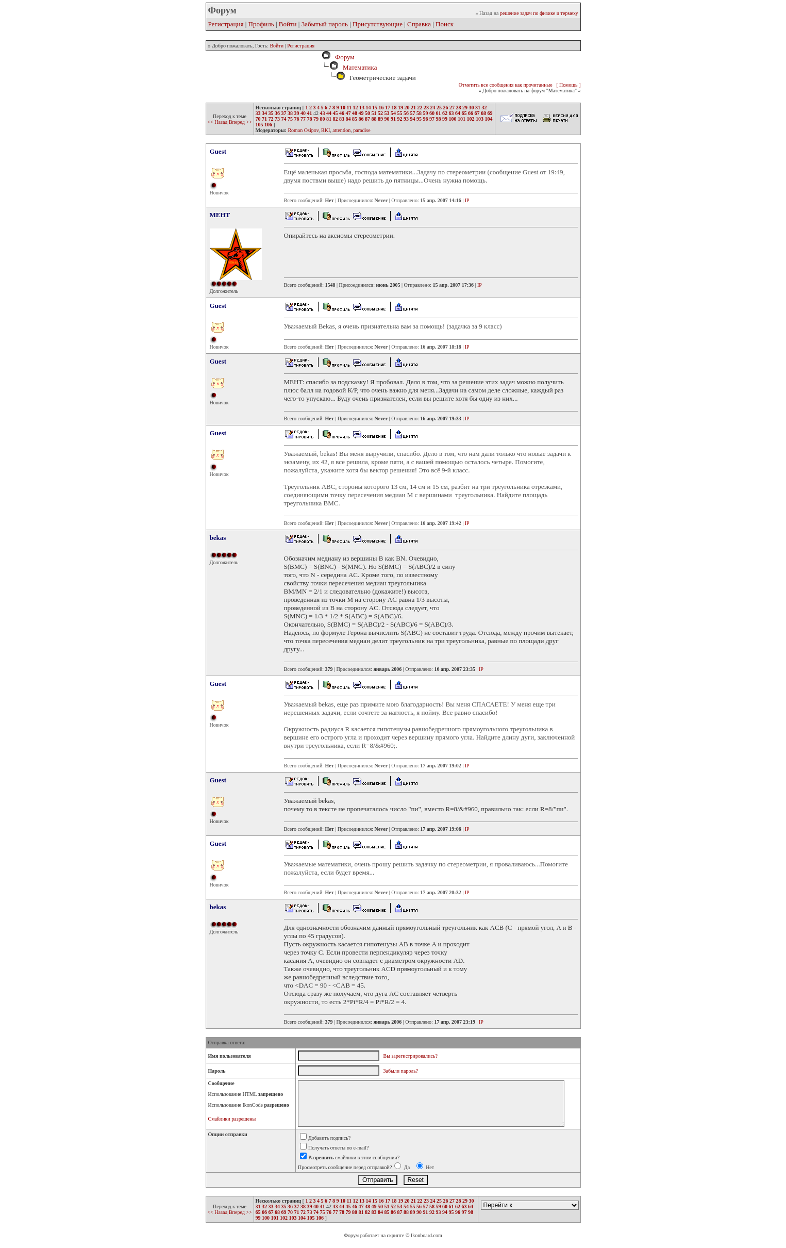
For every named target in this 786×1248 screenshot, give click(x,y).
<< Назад (218, 122)
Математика (360, 67)
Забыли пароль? (401, 1071)
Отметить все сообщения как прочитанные (506, 85)
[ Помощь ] (568, 85)
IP (467, 200)
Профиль (261, 24)
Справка (419, 24)
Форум (342, 57)
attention (341, 130)
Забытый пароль (325, 24)
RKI (325, 130)
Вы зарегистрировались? (410, 1056)
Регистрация (226, 24)
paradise (361, 130)
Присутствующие (378, 24)
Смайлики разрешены (232, 1119)
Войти (288, 24)
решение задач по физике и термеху (539, 13)
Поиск (445, 24)
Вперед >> (240, 122)
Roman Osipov (303, 130)
